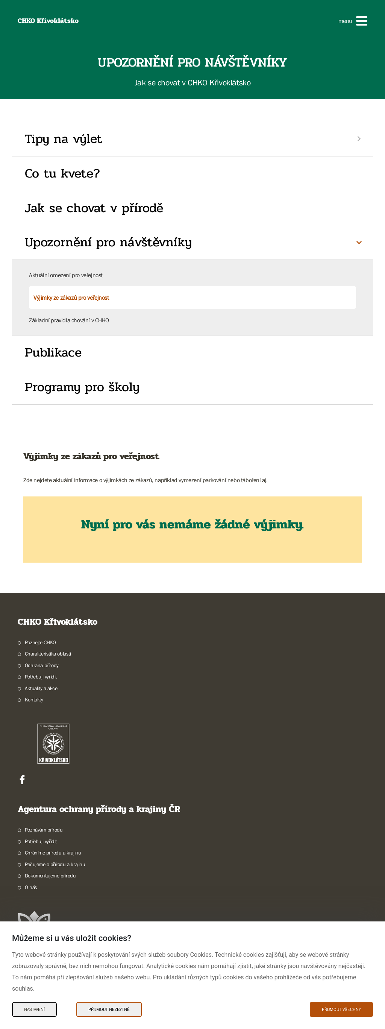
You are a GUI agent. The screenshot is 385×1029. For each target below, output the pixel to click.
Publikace (53, 352)
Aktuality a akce (41, 688)
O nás (31, 887)
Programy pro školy (82, 387)
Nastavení (34, 1009)
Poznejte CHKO (40, 642)
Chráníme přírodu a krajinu (53, 853)
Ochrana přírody (42, 665)
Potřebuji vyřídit (41, 677)
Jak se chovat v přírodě (94, 208)
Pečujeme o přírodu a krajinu (55, 864)
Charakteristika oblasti (48, 654)
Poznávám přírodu (44, 830)
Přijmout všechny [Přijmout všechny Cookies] (341, 1009)
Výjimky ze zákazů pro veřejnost (71, 297)
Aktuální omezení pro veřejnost (66, 275)
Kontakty (34, 700)
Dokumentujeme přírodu (50, 876)
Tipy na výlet (63, 139)
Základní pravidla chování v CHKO (69, 320)
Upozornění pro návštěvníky (108, 242)
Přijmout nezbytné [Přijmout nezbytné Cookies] (109, 1009)
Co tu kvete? (62, 173)
